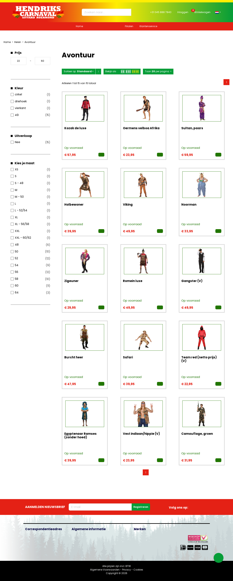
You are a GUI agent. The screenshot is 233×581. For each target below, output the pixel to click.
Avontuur (30, 42)
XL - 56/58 (22, 224)
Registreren (140, 507)
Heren (17, 42)
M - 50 (19, 197)
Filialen (129, 26)
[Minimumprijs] (18, 61)
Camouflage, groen (197, 434)
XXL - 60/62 (23, 238)
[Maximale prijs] (42, 61)
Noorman (188, 204)
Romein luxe (132, 281)
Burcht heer (73, 357)
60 (16, 286)
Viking (128, 204)
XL (16, 217)
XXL (17, 231)
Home (79, 26)
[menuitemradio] (226, 82)
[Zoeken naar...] (105, 12)
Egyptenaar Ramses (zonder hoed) (80, 435)
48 (17, 245)
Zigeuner (71, 281)
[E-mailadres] (100, 507)
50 (16, 251)
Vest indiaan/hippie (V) (141, 434)
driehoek (21, 101)
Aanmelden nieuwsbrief (45, 507)
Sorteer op (78, 71)
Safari (128, 357)
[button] (218, 12)
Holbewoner (74, 204)
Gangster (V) (192, 281)
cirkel (18, 94)
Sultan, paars (192, 128)
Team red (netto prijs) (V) (199, 359)
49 (17, 115)
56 (16, 272)
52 (16, 258)
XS (16, 169)
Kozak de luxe (75, 128)
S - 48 (19, 183)
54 (16, 265)
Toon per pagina (157, 71)
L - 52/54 (21, 210)
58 (16, 279)
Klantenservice (148, 26)
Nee (17, 142)
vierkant (20, 108)
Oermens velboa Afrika (141, 128)
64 (17, 292)
